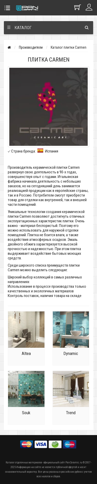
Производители (31, 47)
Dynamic (70, 353)
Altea (26, 353)
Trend (71, 412)
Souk (26, 412)
